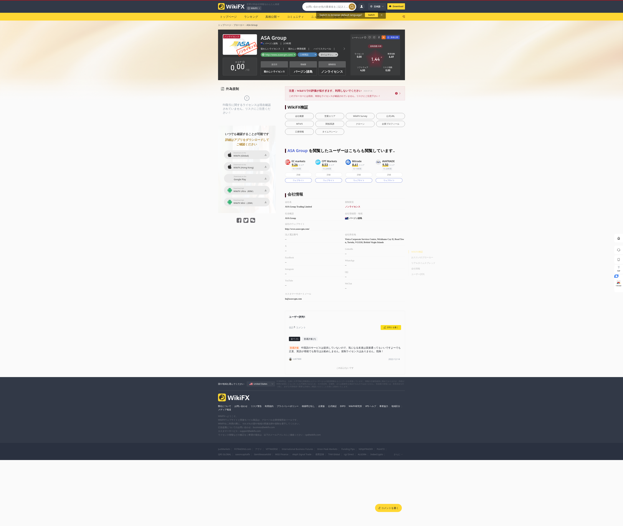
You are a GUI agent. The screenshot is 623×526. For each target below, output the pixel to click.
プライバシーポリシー (288, 406)
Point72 (381, 449)
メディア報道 (224, 409)
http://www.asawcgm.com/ (297, 229)
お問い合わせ (240, 406)
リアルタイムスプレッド (423, 262)
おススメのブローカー (422, 257)
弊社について (224, 406)
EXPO (342, 406)
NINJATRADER (366, 449)
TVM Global (334, 454)
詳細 (298, 174)
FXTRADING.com (242, 449)
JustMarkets (224, 449)
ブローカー (238, 24)
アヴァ (258, 449)
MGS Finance (281, 454)
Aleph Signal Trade (301, 454)
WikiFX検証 (417, 251)
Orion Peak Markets (327, 449)
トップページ (224, 24)
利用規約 (269, 406)
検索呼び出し (308, 406)
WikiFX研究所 (355, 406)
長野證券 (319, 454)
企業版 (321, 406)
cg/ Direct (349, 454)
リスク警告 (256, 406)
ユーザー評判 (417, 274)
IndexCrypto (376, 454)
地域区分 (395, 406)
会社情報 (415, 268)
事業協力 (383, 406)
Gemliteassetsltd (262, 454)
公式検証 (332, 406)
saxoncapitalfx (242, 454)
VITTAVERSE (272, 449)
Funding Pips (348, 449)
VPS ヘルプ (370, 406)
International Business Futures (297, 449)
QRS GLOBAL (224, 454)
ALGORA (362, 454)
